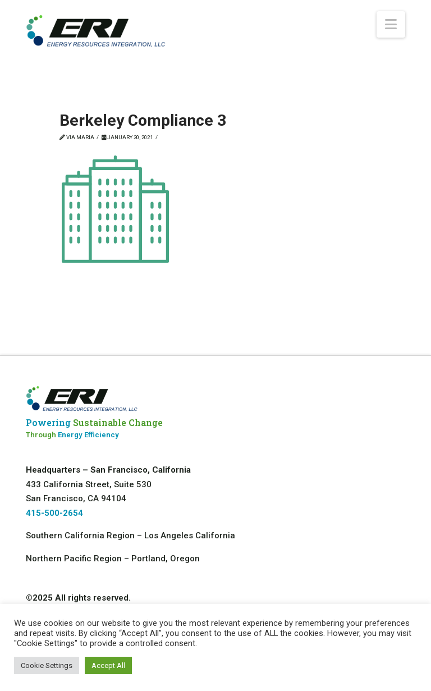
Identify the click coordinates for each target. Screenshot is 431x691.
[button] (391, 24)
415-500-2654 (54, 513)
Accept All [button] (108, 665)
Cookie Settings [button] (46, 665)
